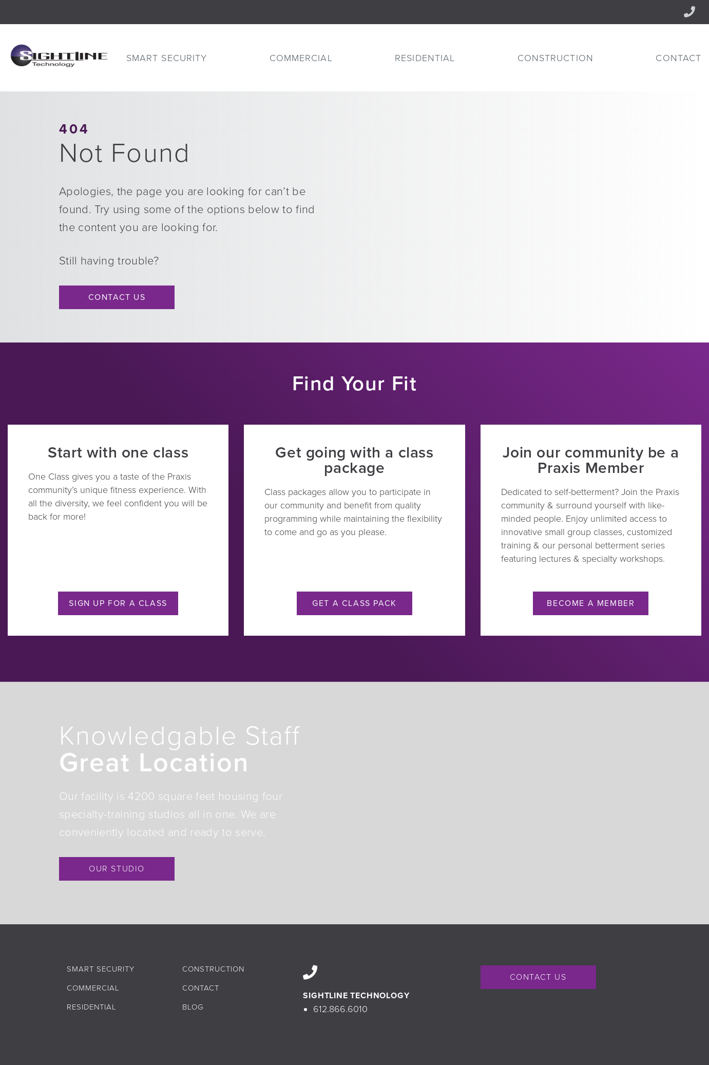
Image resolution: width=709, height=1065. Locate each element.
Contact (678, 58)
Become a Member (591, 603)
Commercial (301, 58)
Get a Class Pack (354, 603)
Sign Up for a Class (118, 603)
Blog (193, 1007)
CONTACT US (538, 977)
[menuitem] (166, 58)
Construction (555, 58)
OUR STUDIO (117, 869)
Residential (425, 58)
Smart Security (166, 58)
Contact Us (117, 297)
